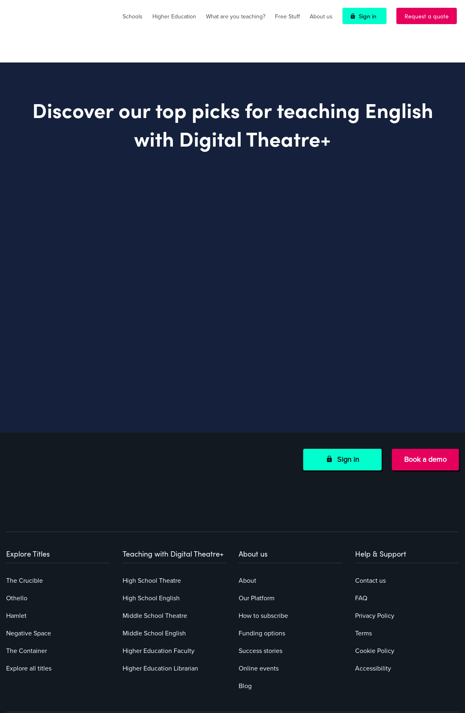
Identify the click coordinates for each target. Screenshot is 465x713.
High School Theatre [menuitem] (152, 510)
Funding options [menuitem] (262, 562)
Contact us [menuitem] (370, 510)
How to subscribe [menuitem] (263, 545)
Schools (133, 16)
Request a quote (427, 16)
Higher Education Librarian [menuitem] (160, 597)
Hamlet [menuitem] (16, 545)
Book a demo (425, 435)
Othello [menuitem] (16, 527)
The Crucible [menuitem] (24, 510)
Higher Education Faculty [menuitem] (158, 580)
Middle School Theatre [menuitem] (155, 545)
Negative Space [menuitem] (28, 562)
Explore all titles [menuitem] (28, 597)
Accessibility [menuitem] (373, 597)
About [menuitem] (247, 510)
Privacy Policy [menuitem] (374, 545)
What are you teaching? (235, 16)
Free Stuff (287, 16)
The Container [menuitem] (26, 580)
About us (321, 16)
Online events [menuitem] (259, 597)
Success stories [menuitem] (260, 580)
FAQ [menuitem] (361, 527)
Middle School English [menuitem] (154, 562)
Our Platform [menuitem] (257, 527)
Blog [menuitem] (245, 615)
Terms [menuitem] (363, 562)
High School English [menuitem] (151, 527)
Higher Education (174, 16)
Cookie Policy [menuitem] (374, 580)
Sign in (367, 16)
